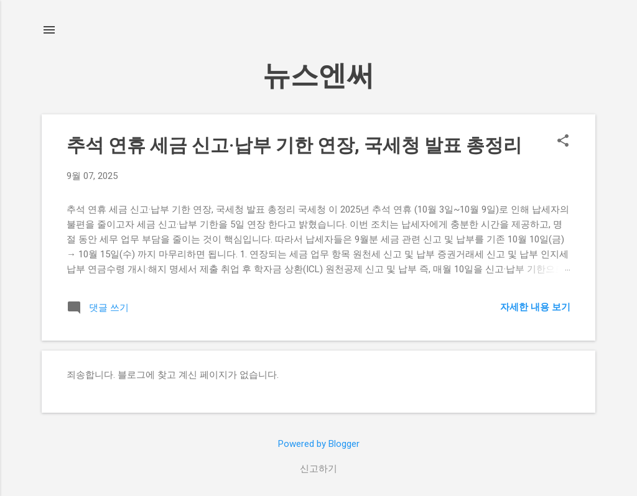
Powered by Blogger (319, 443)
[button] (563, 141)
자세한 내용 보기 (535, 307)
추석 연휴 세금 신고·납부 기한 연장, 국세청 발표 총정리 (294, 145)
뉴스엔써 (318, 75)
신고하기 (318, 468)
